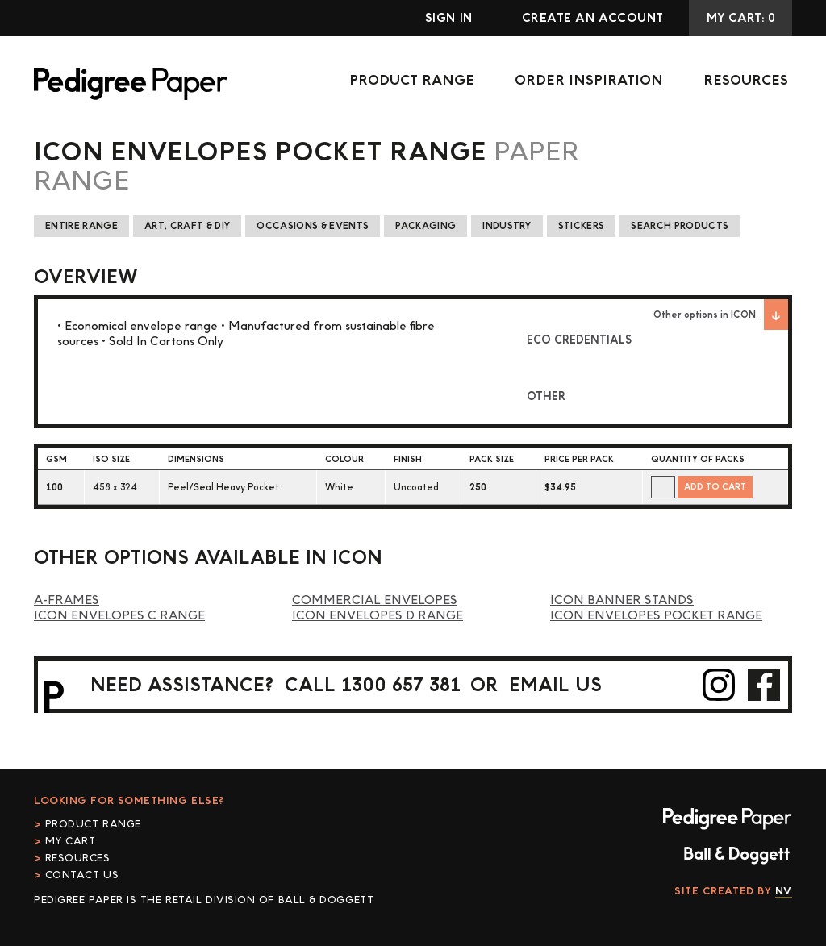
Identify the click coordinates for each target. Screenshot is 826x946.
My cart (70, 841)
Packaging (425, 226)
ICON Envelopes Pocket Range (656, 616)
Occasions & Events (313, 226)
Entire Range (81, 226)
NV (783, 891)
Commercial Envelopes (374, 600)
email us (555, 685)
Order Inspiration (589, 80)
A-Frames (66, 600)
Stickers (581, 226)
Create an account (593, 18)
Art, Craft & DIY (187, 226)
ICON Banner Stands (622, 600)
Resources (745, 80)
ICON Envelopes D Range (377, 616)
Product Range (411, 80)
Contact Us (82, 875)
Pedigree (130, 84)
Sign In (449, 18)
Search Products (679, 226)
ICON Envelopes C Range (119, 616)
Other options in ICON (720, 314)
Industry (507, 226)
